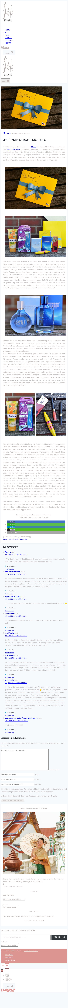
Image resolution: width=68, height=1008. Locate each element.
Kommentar (54, 770)
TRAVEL (8, 38)
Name (37, 774)
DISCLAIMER (9, 955)
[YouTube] (7, 48)
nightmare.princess (13, 596)
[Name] (17, 774)
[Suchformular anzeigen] (9, 52)
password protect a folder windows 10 (21, 718)
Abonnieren (59, 937)
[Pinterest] (5, 48)
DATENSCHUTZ (10, 960)
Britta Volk (9, 655)
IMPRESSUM (9, 957)
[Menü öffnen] (5, 80)
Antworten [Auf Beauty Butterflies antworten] (9, 594)
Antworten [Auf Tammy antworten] (9, 569)
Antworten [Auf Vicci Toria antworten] (9, 653)
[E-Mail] (17, 779)
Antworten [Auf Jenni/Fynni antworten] (9, 630)
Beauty (6, 539)
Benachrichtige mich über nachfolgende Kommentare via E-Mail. (30, 796)
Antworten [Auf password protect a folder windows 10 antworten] (9, 732)
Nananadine (10, 680)
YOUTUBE (9, 40)
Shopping (22, 539)
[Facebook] (2, 991)
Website (37, 784)
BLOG (7, 32)
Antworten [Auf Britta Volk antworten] (9, 677)
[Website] (17, 784)
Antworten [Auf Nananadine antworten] (9, 715)
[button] (11, 522)
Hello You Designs (31, 951)
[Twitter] (5, 991)
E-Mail (37, 779)
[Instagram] (2, 48)
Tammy (8, 552)
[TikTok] (13, 991)
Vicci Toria (9, 633)
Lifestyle (14, 539)
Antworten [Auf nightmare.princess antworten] (9, 611)
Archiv (5, 904)
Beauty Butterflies (12, 571)
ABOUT (8, 43)
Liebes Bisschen (13, 149)
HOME (7, 30)
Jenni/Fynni (9, 613)
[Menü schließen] (2, 970)
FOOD (7, 35)
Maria (33, 147)
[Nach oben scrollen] (3, 966)
